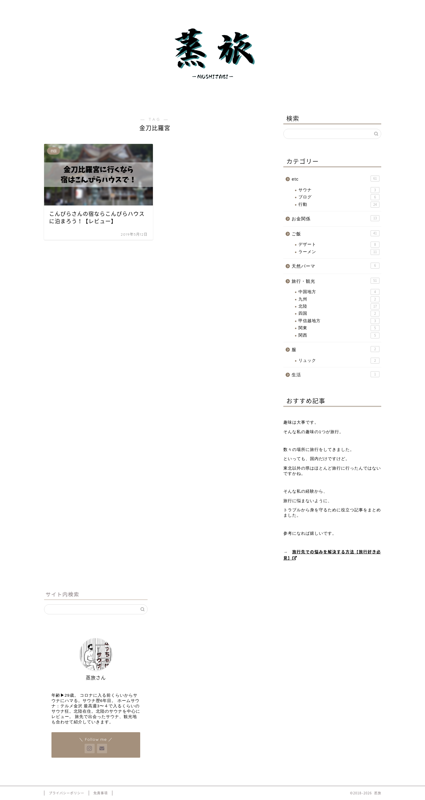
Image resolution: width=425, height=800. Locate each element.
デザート (338, 245)
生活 (335, 374)
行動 (338, 205)
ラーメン (338, 252)
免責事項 (100, 793)
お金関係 (335, 218)
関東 (338, 328)
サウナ (338, 190)
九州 (338, 299)
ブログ (338, 197)
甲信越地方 (338, 321)
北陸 (338, 306)
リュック (338, 361)
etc (335, 178)
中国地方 (338, 292)
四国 (338, 314)
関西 (338, 335)
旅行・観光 (335, 281)
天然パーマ (335, 266)
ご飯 (335, 233)
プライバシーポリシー (66, 793)
